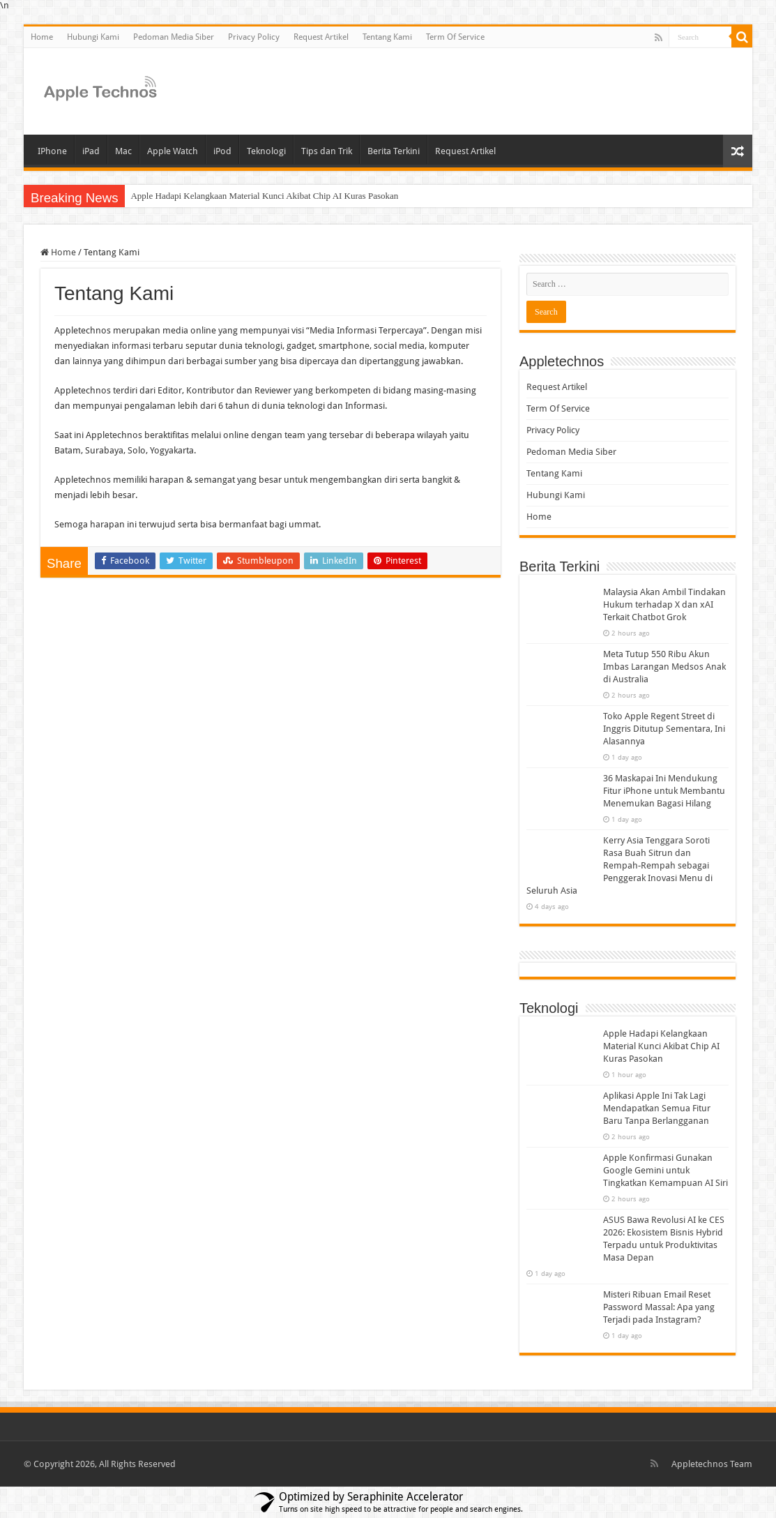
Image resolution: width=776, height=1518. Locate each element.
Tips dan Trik (326, 151)
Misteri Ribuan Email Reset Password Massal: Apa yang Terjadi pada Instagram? (659, 1307)
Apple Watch (172, 151)
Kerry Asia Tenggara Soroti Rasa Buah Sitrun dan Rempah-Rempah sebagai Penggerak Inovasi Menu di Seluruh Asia (619, 865)
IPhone (52, 151)
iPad (91, 151)
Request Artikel (321, 37)
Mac (123, 151)
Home (42, 37)
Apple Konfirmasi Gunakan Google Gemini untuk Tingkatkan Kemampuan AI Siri (665, 1170)
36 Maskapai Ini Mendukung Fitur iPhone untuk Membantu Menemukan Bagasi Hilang (664, 791)
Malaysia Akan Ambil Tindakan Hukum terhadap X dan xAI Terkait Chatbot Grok (664, 604)
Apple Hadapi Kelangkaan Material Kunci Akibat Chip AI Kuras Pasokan (264, 195)
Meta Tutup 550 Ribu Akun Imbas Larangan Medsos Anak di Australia (664, 666)
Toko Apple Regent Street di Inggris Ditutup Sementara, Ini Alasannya (664, 728)
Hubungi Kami (93, 37)
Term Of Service (455, 37)
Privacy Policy (254, 37)
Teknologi (266, 151)
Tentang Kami (387, 37)
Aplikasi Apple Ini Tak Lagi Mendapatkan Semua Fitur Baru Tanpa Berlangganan (656, 1108)
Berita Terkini (393, 151)
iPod (222, 151)
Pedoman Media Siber (173, 37)
